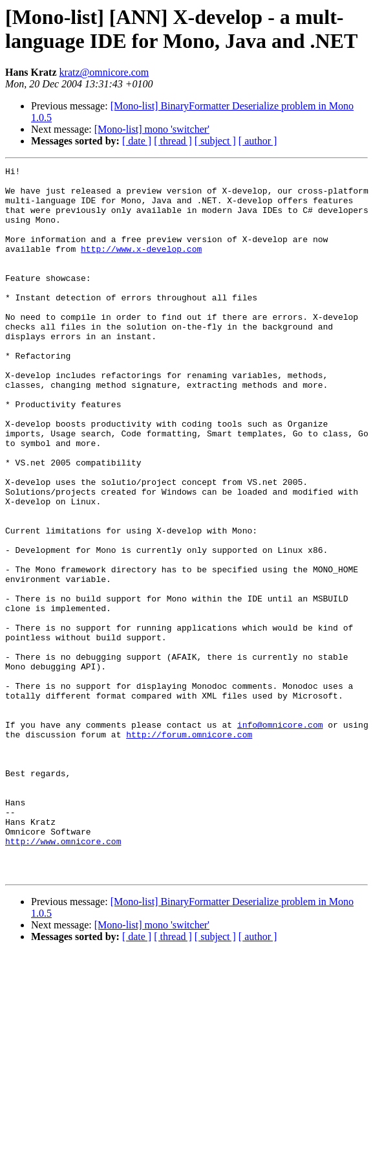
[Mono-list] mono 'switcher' (151, 129)
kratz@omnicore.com (104, 72)
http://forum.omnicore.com (189, 849)
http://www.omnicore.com (63, 977)
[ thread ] (173, 140)
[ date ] (136, 140)
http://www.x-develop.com (141, 266)
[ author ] (258, 140)
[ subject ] (215, 140)
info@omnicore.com (280, 837)
